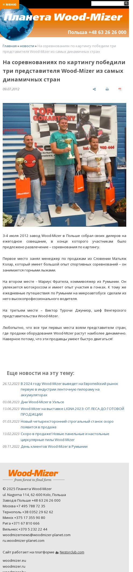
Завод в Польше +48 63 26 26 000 (32, 500)
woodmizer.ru (14, 566)
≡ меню (9, 4)
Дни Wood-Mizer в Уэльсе (42, 401)
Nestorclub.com (72, 552)
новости (27, 45)
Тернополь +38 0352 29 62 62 (28, 511)
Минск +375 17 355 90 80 (24, 517)
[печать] (107, 89)
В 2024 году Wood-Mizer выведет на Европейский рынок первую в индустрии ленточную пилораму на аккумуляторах (69, 389)
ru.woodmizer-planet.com (23, 540)
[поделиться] (94, 89)
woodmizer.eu (14, 560)
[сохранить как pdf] (120, 89)
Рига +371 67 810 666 (21, 523)
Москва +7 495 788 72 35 (24, 506)
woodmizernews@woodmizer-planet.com (37, 534)
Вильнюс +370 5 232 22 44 (25, 529)
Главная (10, 45)
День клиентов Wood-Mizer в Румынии (54, 446)
